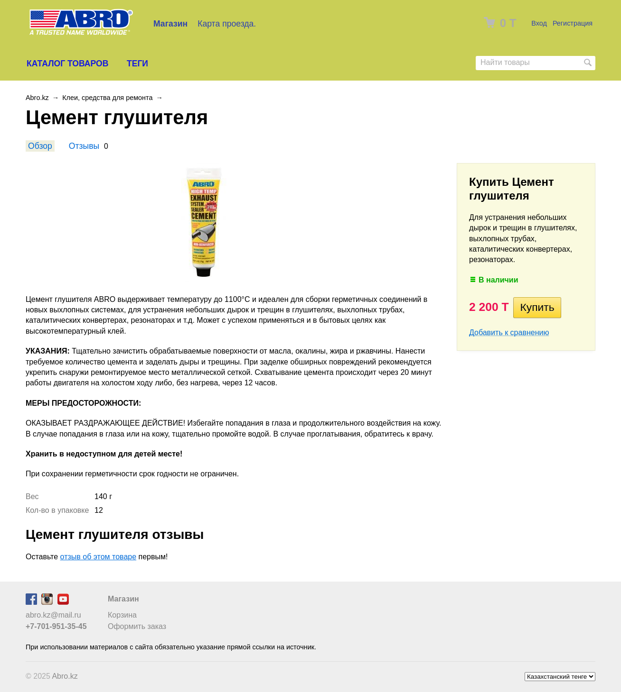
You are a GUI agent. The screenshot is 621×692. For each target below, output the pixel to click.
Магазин (170, 23)
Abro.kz (37, 97)
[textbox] (535, 62)
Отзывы (84, 146)
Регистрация (573, 23)
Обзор (40, 146)
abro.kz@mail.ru (53, 615)
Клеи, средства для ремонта (107, 97)
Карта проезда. (227, 23)
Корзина (122, 615)
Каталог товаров (67, 63)
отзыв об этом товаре (98, 557)
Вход (539, 23)
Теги (137, 63)
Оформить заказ (137, 626)
